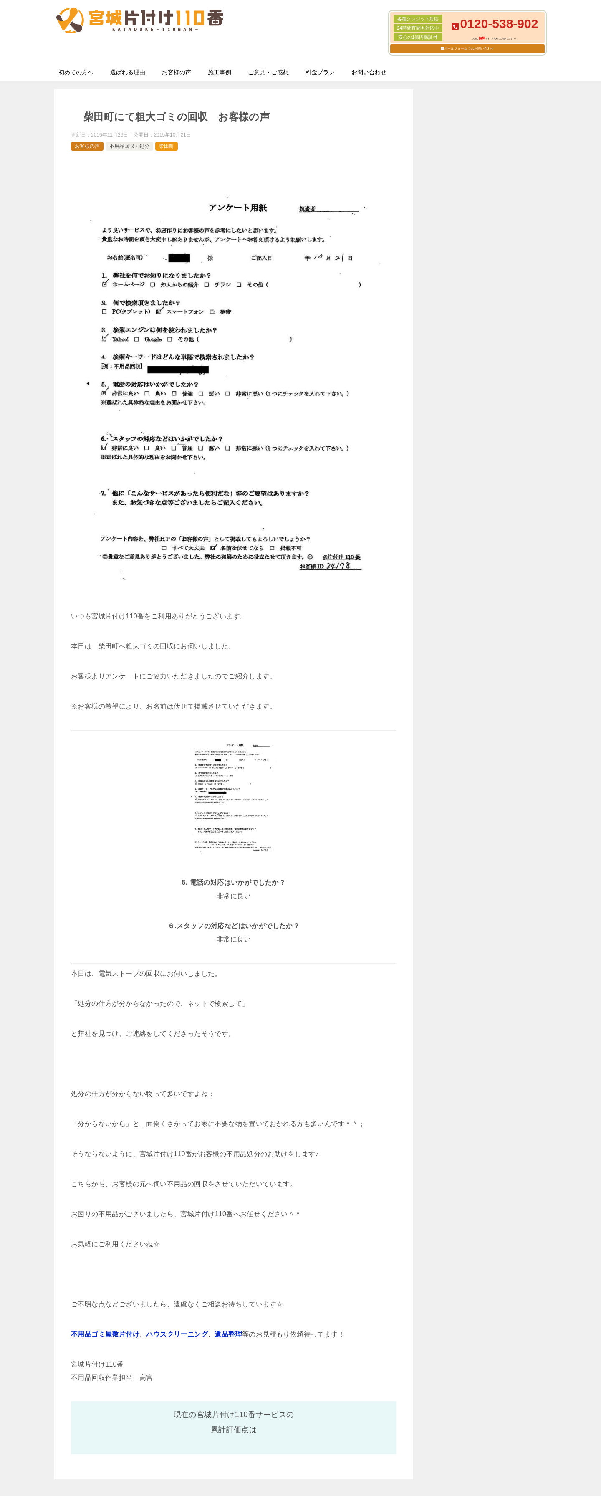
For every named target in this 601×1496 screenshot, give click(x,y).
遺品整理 (228, 1334)
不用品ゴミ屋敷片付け (105, 1334)
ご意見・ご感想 (268, 72)
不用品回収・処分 (129, 146)
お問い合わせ (368, 72)
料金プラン (320, 72)
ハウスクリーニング (177, 1334)
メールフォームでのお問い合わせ (469, 49)
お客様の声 (176, 72)
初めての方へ (75, 72)
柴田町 (166, 146)
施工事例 (219, 72)
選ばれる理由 (127, 72)
